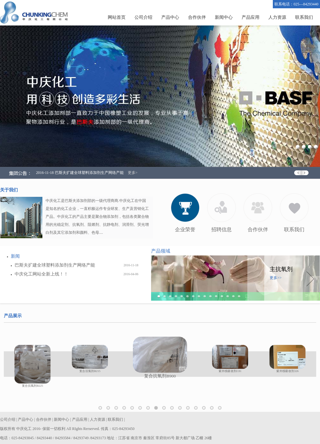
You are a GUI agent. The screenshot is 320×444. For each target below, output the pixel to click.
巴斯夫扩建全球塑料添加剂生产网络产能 (55, 265)
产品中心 (170, 17)
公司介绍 (143, 17)
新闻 (15, 256)
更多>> (276, 278)
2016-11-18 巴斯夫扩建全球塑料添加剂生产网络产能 (80, 172)
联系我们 (304, 17)
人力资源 (277, 17)
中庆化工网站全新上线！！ (41, 274)
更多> (133, 172)
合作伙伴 (197, 17)
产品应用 (250, 17)
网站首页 (117, 17)
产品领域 (160, 251)
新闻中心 (224, 17)
